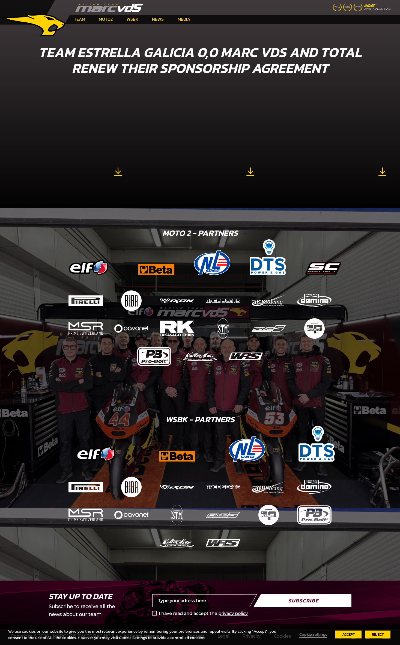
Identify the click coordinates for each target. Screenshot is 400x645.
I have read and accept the (203, 613)
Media (184, 19)
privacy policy (233, 613)
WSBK (132, 19)
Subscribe (303, 600)
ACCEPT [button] (348, 634)
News (158, 19)
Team (79, 19)
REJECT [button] (378, 634)
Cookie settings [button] (313, 634)
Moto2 (106, 19)
